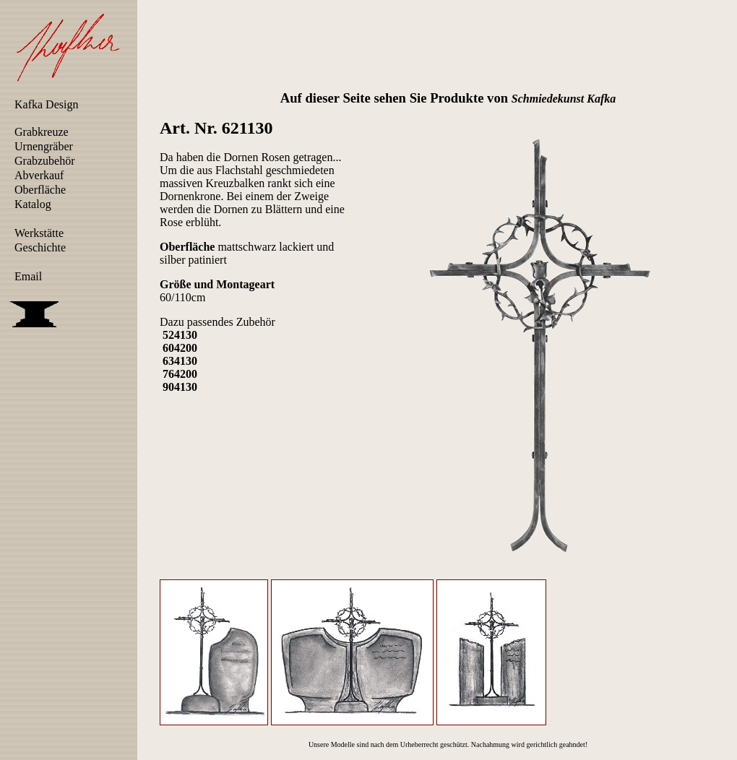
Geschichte (40, 247)
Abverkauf (39, 175)
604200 (180, 348)
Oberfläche (40, 189)
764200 (180, 374)
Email (28, 276)
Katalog (32, 204)
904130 (180, 387)
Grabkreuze (41, 132)
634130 (180, 361)
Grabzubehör (44, 161)
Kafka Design (46, 104)
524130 (180, 335)
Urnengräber (43, 146)
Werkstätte (39, 233)
